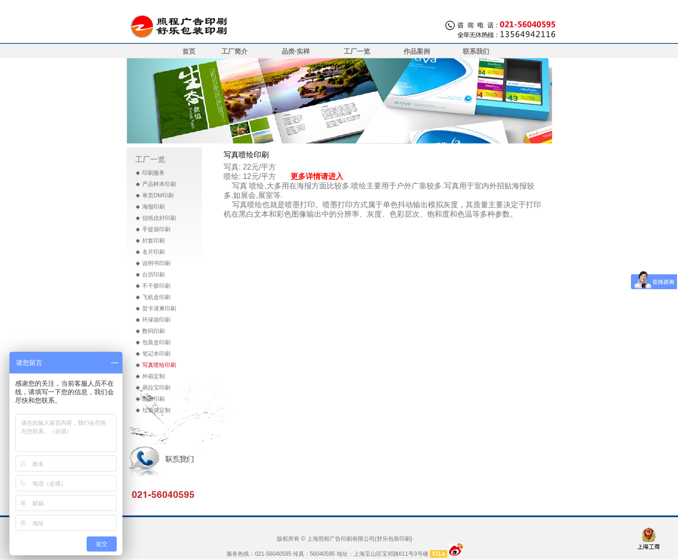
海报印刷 (153, 206)
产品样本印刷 (159, 184)
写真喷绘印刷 (159, 365)
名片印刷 (153, 252)
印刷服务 (153, 173)
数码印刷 (153, 331)
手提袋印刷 (156, 229)
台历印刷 (153, 274)
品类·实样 (296, 51)
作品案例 (417, 51)
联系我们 (476, 51)
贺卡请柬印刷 (159, 308)
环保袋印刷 (156, 320)
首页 (188, 51)
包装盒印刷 (156, 342)
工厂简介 (234, 51)
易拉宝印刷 (156, 387)
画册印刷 (153, 399)
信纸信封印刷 (159, 218)
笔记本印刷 (156, 353)
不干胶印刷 (156, 286)
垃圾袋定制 (156, 410)
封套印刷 (153, 240)
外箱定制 (153, 376)
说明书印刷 (156, 263)
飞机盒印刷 (156, 297)
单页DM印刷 (158, 195)
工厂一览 (357, 51)
